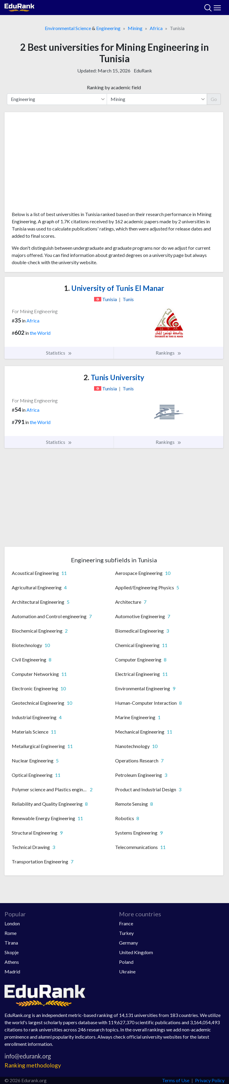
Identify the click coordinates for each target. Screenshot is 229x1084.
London (12, 923)
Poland (126, 962)
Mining (135, 28)
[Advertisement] (114, 164)
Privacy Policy (209, 1080)
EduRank (143, 70)
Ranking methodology (33, 1065)
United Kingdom (136, 952)
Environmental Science (68, 28)
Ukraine (127, 971)
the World (40, 333)
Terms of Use (175, 1080)
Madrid (12, 971)
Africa (156, 28)
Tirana (11, 942)
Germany (128, 942)
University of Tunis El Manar (114, 288)
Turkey (126, 933)
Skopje (12, 952)
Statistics (59, 353)
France (126, 923)
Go (214, 99)
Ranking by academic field (114, 87)
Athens (12, 962)
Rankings (169, 353)
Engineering (108, 28)
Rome (11, 933)
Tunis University (114, 377)
